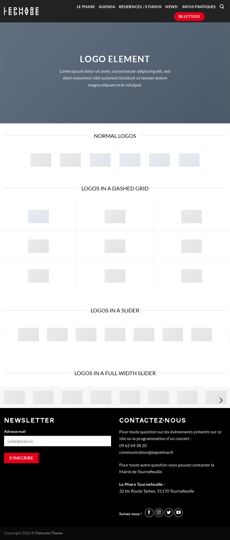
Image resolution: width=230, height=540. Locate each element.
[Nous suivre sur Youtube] (178, 512)
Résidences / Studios (140, 7)
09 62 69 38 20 (133, 445)
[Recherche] (222, 6)
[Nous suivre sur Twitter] (168, 512)
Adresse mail (15, 431)
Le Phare (86, 7)
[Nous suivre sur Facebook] (149, 512)
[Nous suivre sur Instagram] (159, 512)
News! (171, 7)
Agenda (107, 7)
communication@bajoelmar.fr (146, 452)
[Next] (220, 400)
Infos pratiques (199, 7)
